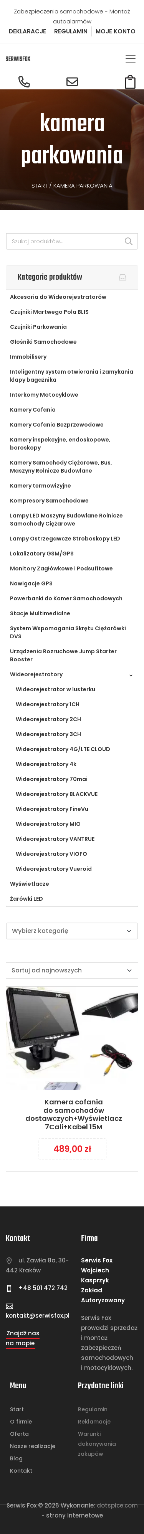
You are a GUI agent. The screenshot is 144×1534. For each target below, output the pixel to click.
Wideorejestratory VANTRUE (55, 839)
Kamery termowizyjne (40, 485)
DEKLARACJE (27, 31)
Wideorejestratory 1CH (47, 704)
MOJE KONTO (116, 31)
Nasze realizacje (32, 1446)
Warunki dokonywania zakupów (97, 1444)
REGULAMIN (71, 31)
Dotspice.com (117, 1505)
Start (39, 185)
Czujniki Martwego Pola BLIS (49, 312)
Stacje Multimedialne (40, 613)
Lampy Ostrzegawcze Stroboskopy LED (65, 538)
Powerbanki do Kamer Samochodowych (66, 598)
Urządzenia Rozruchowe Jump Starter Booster (63, 655)
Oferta (19, 1434)
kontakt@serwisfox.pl (38, 1316)
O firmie (21, 1421)
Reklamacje (94, 1421)
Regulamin (93, 1409)
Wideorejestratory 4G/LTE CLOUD (63, 749)
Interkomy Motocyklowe (44, 395)
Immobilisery (28, 357)
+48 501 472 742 (42, 1288)
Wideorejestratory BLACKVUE (57, 794)
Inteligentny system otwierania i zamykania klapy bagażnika (71, 376)
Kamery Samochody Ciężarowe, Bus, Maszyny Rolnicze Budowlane (61, 467)
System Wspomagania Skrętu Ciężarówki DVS (68, 632)
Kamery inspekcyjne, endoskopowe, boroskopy (60, 443)
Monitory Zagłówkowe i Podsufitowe (61, 568)
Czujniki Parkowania (38, 327)
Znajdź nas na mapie (23, 1338)
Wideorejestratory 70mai (52, 779)
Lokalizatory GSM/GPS (42, 553)
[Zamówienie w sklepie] (72, 970)
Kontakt (21, 1471)
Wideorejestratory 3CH (48, 734)
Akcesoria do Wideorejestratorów (58, 297)
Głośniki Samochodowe (43, 342)
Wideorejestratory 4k (46, 764)
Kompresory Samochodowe (49, 500)
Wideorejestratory (36, 674)
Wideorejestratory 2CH (48, 719)
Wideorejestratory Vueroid (54, 869)
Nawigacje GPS (31, 583)
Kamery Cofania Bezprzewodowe (57, 424)
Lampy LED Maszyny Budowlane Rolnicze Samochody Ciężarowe (66, 519)
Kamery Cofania (33, 410)
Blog (16, 1458)
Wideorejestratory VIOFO (51, 854)
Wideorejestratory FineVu (52, 809)
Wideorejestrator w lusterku (55, 689)
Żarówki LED (26, 899)
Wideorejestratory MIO (48, 824)
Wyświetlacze (29, 884)
